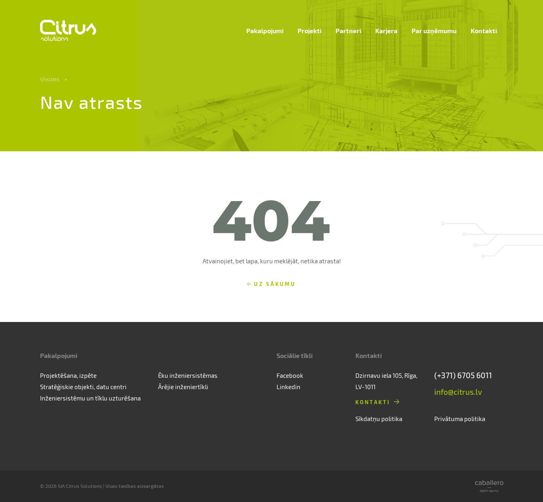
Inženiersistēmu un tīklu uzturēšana (90, 398)
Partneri (348, 30)
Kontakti (484, 30)
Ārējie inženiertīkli (183, 386)
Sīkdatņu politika (378, 418)
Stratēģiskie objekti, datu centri (83, 386)
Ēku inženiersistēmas (188, 375)
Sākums (49, 79)
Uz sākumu (275, 284)
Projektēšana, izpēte (68, 375)
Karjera (386, 30)
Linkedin (288, 386)
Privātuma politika (459, 418)
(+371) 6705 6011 (463, 375)
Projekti (309, 30)
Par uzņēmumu (434, 30)
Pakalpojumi (264, 30)
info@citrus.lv (458, 391)
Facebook (290, 375)
